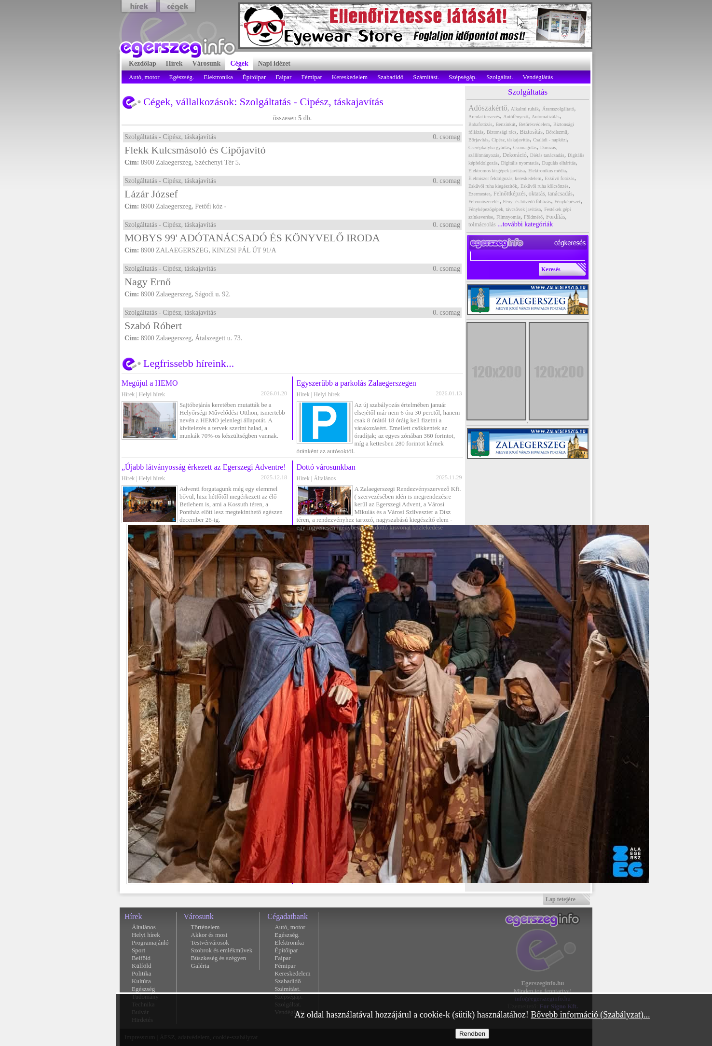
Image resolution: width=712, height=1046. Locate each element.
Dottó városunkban (326, 467)
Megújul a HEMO (150, 383)
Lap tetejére (560, 899)
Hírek (128, 394)
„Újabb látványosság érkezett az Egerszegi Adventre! (204, 467)
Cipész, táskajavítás (341, 102)
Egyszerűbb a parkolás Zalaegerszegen (356, 383)
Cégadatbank (287, 916)
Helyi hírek (152, 394)
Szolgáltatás (265, 102)
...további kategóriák (525, 224)
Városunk (199, 916)
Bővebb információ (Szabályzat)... (590, 1014)
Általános (325, 478)
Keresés (551, 269)
